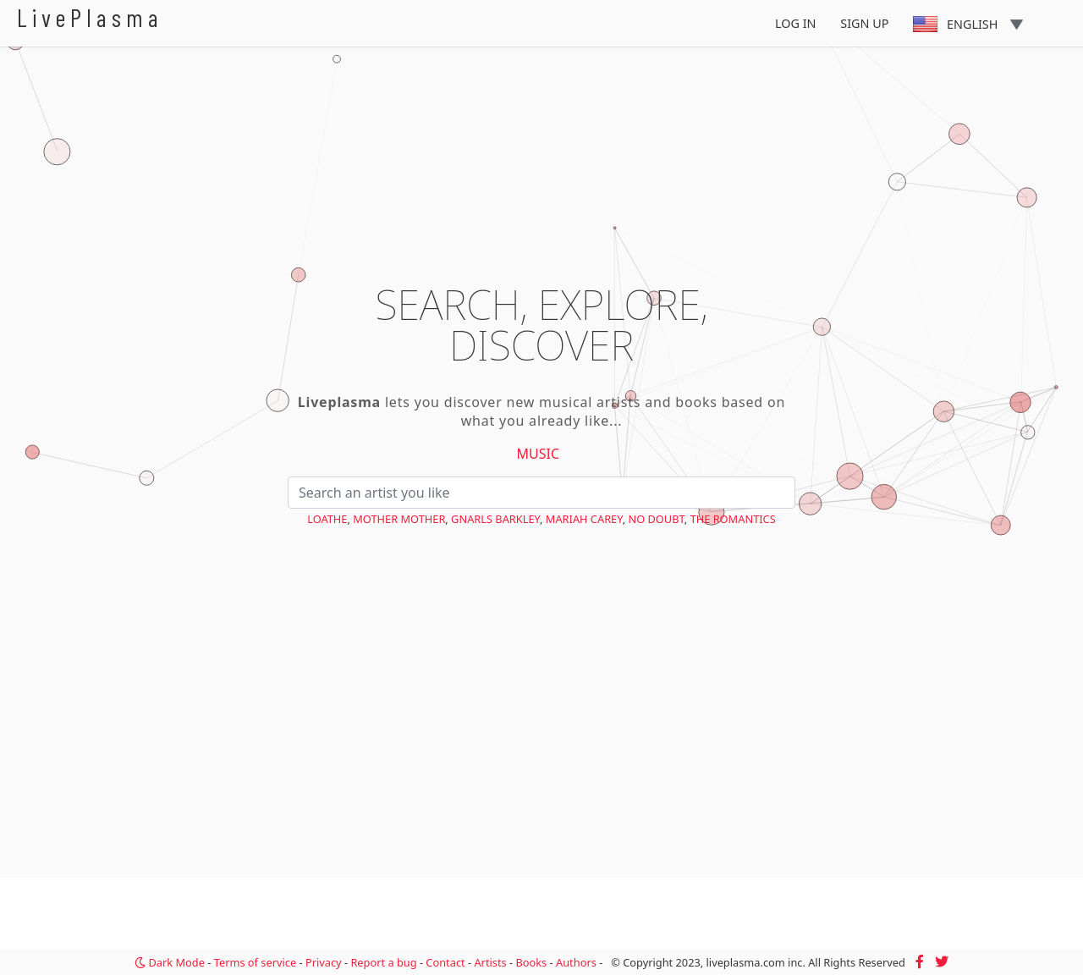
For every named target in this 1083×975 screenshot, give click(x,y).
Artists (490, 962)
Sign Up (864, 23)
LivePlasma (90, 17)
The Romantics (733, 518)
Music (538, 453)
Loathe (327, 518)
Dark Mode (170, 962)
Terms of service (255, 962)
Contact (445, 962)
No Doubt (656, 518)
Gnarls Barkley (495, 518)
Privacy (323, 962)
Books (531, 962)
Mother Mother (399, 518)
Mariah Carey (584, 518)
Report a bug (383, 962)
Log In (795, 23)
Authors (576, 962)
